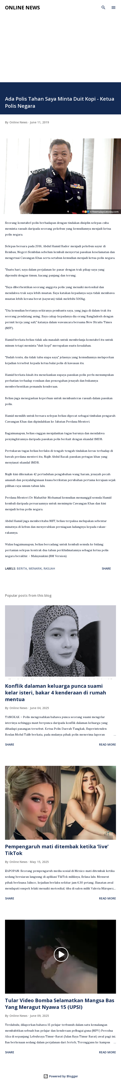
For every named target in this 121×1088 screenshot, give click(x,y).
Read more (107, 744)
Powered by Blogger (60, 1076)
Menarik (35, 568)
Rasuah (49, 568)
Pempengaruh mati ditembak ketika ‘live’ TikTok (56, 849)
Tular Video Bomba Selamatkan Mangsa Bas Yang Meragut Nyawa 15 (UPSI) (59, 1003)
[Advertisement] (60, 51)
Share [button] (106, 568)
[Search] (103, 7)
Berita (22, 568)
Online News (22, 7)
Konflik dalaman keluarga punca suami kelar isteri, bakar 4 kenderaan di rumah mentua (55, 692)
